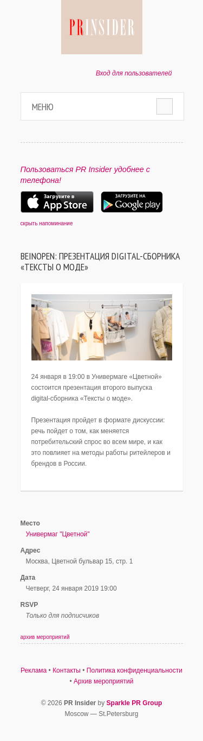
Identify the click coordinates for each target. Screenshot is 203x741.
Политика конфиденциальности (134, 670)
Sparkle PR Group (134, 703)
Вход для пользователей (134, 73)
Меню (43, 106)
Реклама (34, 670)
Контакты (67, 670)
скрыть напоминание (47, 223)
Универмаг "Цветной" (58, 534)
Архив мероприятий (104, 681)
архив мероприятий (45, 637)
